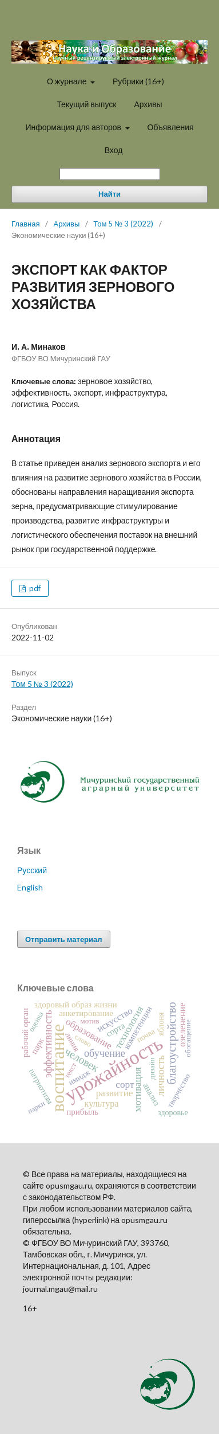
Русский (32, 870)
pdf (34, 588)
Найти (109, 194)
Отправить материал (63, 939)
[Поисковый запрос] (109, 174)
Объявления (171, 127)
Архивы (148, 104)
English (30, 887)
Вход (114, 150)
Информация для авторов (74, 127)
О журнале (68, 81)
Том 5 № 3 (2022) (123, 223)
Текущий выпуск (86, 104)
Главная (25, 223)
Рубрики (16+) (138, 81)
